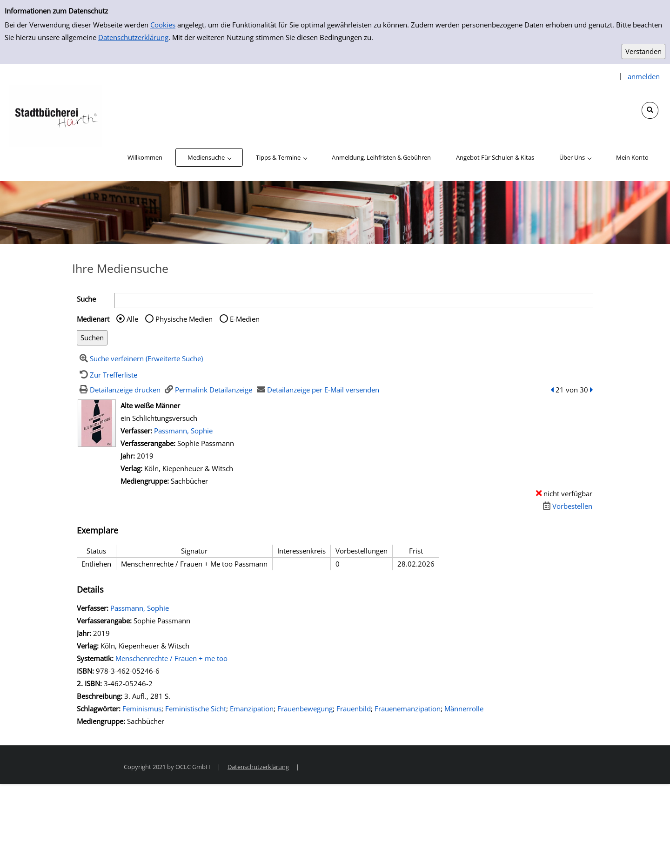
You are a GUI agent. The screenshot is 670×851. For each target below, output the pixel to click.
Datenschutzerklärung (133, 37)
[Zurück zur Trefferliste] (107, 374)
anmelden (644, 76)
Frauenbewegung (305, 708)
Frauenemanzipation (408, 708)
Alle (132, 319)
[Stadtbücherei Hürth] (55, 115)
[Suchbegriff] (353, 300)
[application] (209, 157)
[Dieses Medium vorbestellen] (566, 506)
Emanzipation (252, 708)
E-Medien (245, 319)
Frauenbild (353, 708)
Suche (86, 299)
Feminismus (141, 708)
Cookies (162, 24)
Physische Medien (184, 319)
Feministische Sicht (195, 708)
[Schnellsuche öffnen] (650, 110)
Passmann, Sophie (183, 430)
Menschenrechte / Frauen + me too (171, 658)
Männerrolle (463, 708)
